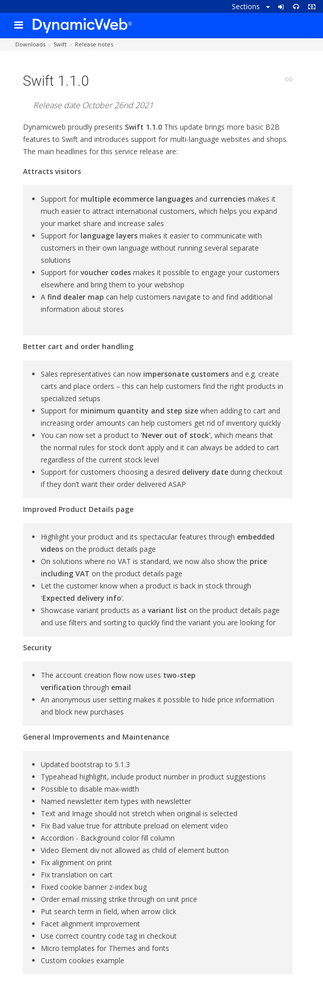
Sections (251, 6)
